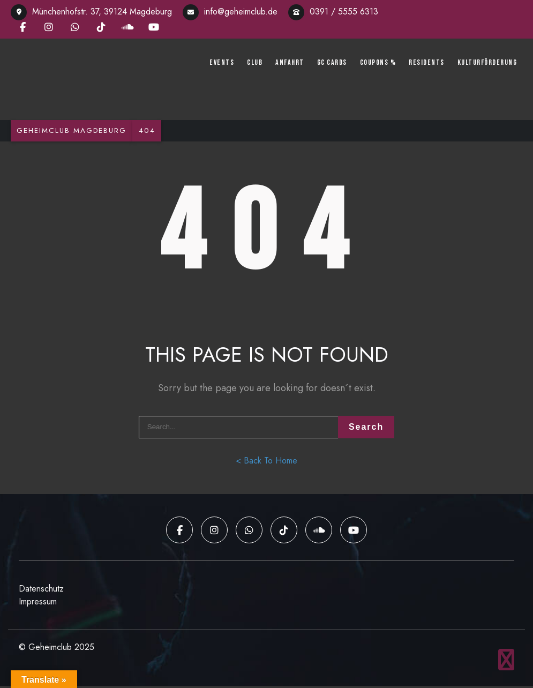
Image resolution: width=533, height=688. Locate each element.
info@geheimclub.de (230, 11)
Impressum (38, 603)
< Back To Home (266, 465)
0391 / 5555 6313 (333, 11)
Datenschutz (41, 591)
